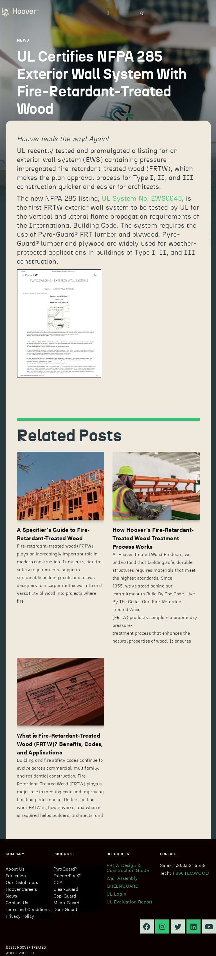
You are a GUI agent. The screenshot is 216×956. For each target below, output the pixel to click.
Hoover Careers (21, 889)
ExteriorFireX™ (67, 875)
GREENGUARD (123, 886)
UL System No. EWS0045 (142, 198)
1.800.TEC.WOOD (190, 873)
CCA (58, 882)
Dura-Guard (65, 909)
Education (16, 875)
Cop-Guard (64, 895)
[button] (108, 12)
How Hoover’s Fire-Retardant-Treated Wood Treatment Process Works (153, 537)
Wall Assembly (122, 878)
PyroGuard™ (65, 868)
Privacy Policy (20, 916)
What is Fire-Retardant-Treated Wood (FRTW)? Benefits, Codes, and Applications (60, 743)
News (11, 895)
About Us (15, 868)
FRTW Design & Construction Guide (128, 867)
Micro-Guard (66, 902)
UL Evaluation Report (129, 901)
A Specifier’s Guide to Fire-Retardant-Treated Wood (53, 533)
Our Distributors (22, 882)
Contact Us (17, 902)
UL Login (116, 894)
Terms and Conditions (28, 909)
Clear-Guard (65, 889)
